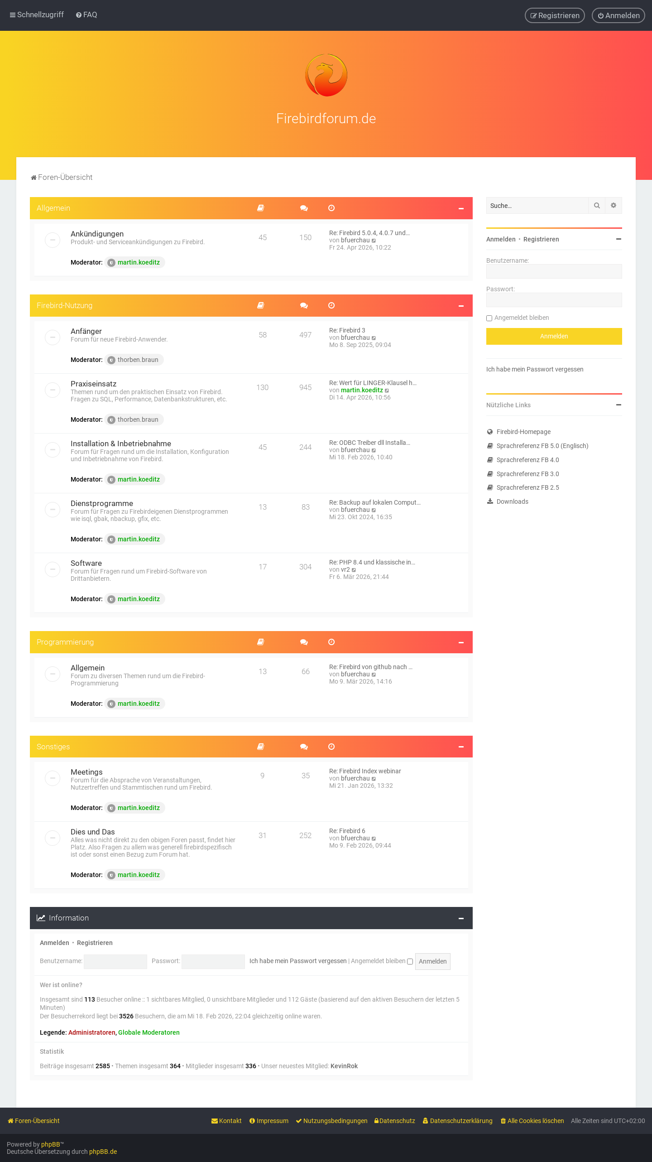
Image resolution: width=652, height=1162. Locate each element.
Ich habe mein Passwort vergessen (298, 960)
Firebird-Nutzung (64, 304)
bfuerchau (355, 238)
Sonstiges (53, 745)
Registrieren (95, 941)
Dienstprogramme (102, 501)
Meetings (87, 771)
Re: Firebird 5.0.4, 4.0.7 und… (369, 231)
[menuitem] (86, 14)
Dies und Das (93, 830)
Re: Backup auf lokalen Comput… (375, 501)
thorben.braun (132, 359)
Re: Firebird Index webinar (365, 770)
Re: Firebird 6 (347, 830)
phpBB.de (103, 1151)
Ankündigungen (97, 232)
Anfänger (86, 329)
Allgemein (53, 207)
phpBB (50, 1144)
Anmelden (54, 941)
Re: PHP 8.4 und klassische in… (372, 560)
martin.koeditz (133, 261)
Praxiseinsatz (93, 382)
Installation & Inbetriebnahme (121, 442)
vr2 (345, 568)
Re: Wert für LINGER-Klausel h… (373, 381)
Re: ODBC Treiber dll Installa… (369, 441)
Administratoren (91, 1031)
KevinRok (344, 1065)
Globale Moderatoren (149, 1031)
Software (86, 561)
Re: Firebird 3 (347, 329)
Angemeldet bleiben (382, 960)
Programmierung (65, 640)
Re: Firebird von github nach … (370, 665)
